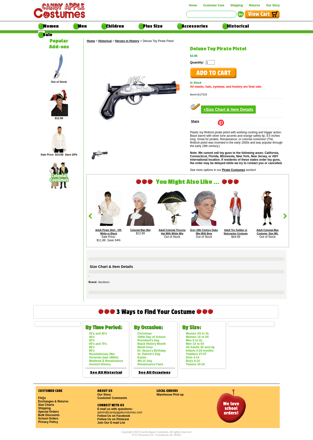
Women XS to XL (197, 333)
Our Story (273, 5)
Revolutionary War (102, 354)
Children (115, 26)
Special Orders (48, 411)
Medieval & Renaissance (106, 361)
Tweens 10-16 (195, 364)
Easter (141, 357)
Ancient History (100, 364)
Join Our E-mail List (111, 422)
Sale (47, 34)
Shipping (236, 5)
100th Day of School (151, 337)
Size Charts (46, 405)
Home (193, 5)
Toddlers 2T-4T (196, 354)
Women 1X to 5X (197, 337)
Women (51, 26)
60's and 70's (98, 344)
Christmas (144, 333)
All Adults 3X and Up (200, 347)
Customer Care (213, 5)
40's (92, 337)
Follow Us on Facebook (113, 416)
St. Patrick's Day (148, 354)
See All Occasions (154, 372)
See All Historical (106, 372)
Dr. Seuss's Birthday (151, 350)
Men (82, 26)
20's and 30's (98, 333)
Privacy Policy (48, 422)
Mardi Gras (145, 347)
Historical (238, 26)
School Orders (48, 418)
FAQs (42, 398)
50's (92, 340)
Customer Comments (112, 398)
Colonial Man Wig (140, 230)
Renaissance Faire (150, 364)
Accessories (195, 26)
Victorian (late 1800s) (103, 357)
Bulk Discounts (48, 415)
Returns (254, 5)
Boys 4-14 (193, 361)
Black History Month (151, 344)
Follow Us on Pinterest (113, 419)
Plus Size (153, 26)
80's (92, 347)
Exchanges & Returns (53, 401)
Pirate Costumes (233, 170)
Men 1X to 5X (195, 344)
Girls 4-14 (192, 357)
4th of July (144, 361)
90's (92, 350)
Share (195, 121)
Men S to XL (194, 340)
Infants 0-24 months (199, 350)
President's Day (148, 340)
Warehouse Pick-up (170, 394)
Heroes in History (127, 41)
